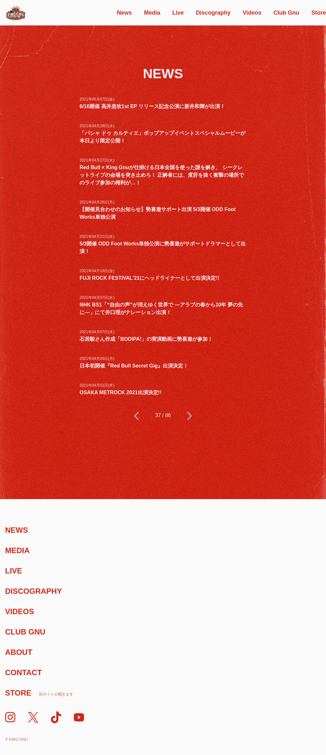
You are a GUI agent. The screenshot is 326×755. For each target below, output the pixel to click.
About (18, 652)
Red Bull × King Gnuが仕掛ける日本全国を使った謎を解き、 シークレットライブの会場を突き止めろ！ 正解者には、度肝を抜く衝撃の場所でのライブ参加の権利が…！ (162, 175)
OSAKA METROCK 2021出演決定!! (120, 392)
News (124, 13)
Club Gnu (286, 13)
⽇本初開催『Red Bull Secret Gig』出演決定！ (134, 365)
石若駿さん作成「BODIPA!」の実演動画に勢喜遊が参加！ (146, 339)
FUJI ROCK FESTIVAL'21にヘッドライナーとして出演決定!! (149, 278)
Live (178, 13)
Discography (213, 13)
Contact (23, 672)
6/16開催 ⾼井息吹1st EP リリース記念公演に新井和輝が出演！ (152, 106)
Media (152, 13)
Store (318, 13)
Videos (252, 13)
